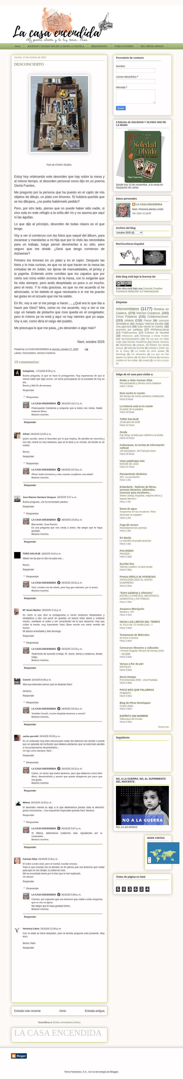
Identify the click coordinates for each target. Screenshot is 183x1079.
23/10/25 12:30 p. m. (50, 928)
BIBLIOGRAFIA (99, 46)
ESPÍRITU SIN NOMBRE (134, 716)
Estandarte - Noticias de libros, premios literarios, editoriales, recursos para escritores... (138, 489)
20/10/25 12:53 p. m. (41, 802)
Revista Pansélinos (137, 342)
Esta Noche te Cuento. (151, 326)
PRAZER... (125, 553)
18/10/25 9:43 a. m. (51, 553)
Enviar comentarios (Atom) (66, 1022)
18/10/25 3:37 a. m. (67, 497)
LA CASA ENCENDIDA (43, 403)
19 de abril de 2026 (130, 422)
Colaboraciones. (158, 316)
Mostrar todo (163, 727)
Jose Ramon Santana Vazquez (39, 497)
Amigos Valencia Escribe (149, 323)
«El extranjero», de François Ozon (138, 450)
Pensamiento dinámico (133, 474)
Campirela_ (29, 371)
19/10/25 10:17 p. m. (71, 403)
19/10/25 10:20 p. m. (71, 519)
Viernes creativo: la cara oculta (136, 566)
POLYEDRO (126, 550)
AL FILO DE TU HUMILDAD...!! (136, 624)
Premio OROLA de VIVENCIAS (138, 576)
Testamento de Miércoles (134, 634)
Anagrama (125, 692)
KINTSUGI (125, 666)
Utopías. (141, 345)
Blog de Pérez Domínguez (135, 702)
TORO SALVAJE (31, 553)
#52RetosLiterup (159, 329)
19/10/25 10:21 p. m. (71, 582)
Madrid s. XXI (127, 612)
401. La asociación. (130, 477)
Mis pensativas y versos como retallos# (140, 383)
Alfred (26, 434)
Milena (26, 802)
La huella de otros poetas (149, 351)
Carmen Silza (30, 859)
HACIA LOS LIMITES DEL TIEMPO (140, 621)
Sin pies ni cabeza (147, 357)
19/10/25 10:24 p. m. (71, 708)
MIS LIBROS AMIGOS (152, 46)
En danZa (125, 537)
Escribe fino (127, 563)
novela (145, 360)
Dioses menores (160, 342)
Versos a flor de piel (131, 663)
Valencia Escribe (136, 348)
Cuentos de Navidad (157, 332)
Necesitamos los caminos (133, 527)
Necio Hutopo (128, 676)
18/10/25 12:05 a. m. (41, 434)
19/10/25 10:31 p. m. (71, 768)
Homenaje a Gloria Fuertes (154, 336)
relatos (129, 320)
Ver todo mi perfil (141, 213)
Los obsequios (138, 354)
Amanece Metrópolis (132, 608)
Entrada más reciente (27, 1010)
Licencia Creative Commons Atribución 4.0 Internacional (139, 290)
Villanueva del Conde (131, 719)
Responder (28, 390)
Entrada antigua (95, 1010)
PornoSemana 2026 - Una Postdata (138, 680)
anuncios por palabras (129, 329)
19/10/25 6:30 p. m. (41, 679)
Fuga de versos (129, 524)
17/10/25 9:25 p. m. (46, 371)
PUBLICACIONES (124, 46)
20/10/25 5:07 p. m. (71, 828)
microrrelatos (29, 353)
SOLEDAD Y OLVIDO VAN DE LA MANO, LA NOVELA (56, 46)
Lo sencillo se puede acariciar (135, 540)
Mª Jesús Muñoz (32, 610)
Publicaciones (129, 332)
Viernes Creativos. (46, 353)
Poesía (148, 320)
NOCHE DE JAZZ (129, 464)
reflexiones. (127, 336)
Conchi (27, 679)
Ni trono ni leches (129, 637)
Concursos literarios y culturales (139, 647)
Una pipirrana (123, 326)
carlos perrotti (30, 736)
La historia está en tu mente (136, 406)
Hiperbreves (126, 345)
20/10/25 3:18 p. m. (48, 859)
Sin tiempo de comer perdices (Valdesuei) (142, 396)
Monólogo (121, 354)
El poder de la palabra (131, 409)
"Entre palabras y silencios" (136, 592)
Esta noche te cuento (132, 393)
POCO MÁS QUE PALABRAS (137, 689)
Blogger (114, 1071)
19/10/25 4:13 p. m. (51, 610)
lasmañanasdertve (130, 339)
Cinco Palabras (126, 316)
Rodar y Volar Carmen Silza (136, 380)
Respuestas (32, 397)
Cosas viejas (126, 705)
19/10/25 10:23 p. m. (71, 649)
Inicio (17, 46)
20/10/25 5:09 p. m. (71, 894)
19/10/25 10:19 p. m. (71, 469)
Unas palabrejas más (132, 461)
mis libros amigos (161, 360)
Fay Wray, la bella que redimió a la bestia (141, 435)
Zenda (123, 432)
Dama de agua (128, 508)
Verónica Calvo (31, 928)
